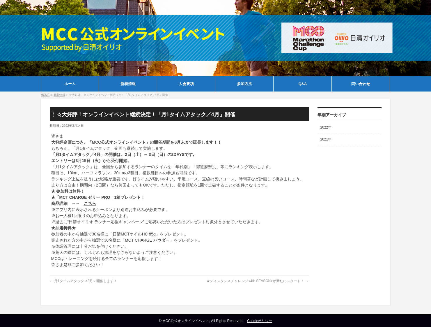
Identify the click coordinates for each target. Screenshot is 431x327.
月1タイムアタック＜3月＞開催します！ (84, 281)
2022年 (326, 127)
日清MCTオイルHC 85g (134, 234)
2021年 (326, 139)
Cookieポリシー (259, 321)
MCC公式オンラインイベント (185, 321)
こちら (90, 203)
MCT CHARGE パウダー (147, 240)
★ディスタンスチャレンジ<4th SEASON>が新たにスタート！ (257, 281)
